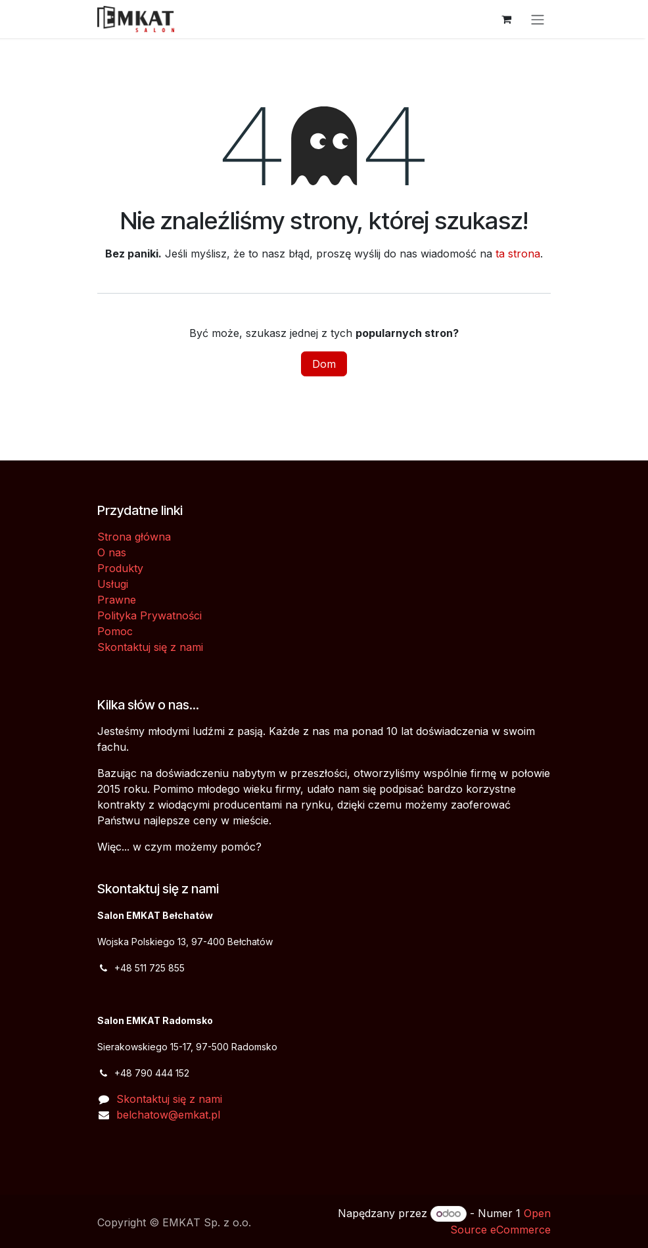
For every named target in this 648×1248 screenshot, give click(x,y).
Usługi (112, 584)
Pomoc (115, 631)
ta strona (518, 253)
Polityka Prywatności (149, 615)
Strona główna (134, 536)
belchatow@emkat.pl (168, 1114)
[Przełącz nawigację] (537, 19)
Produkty (120, 568)
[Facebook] (115, 1151)
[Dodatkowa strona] (154, 1151)
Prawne (116, 599)
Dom (324, 363)
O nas (111, 552)
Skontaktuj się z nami (150, 647)
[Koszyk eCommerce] (506, 19)
